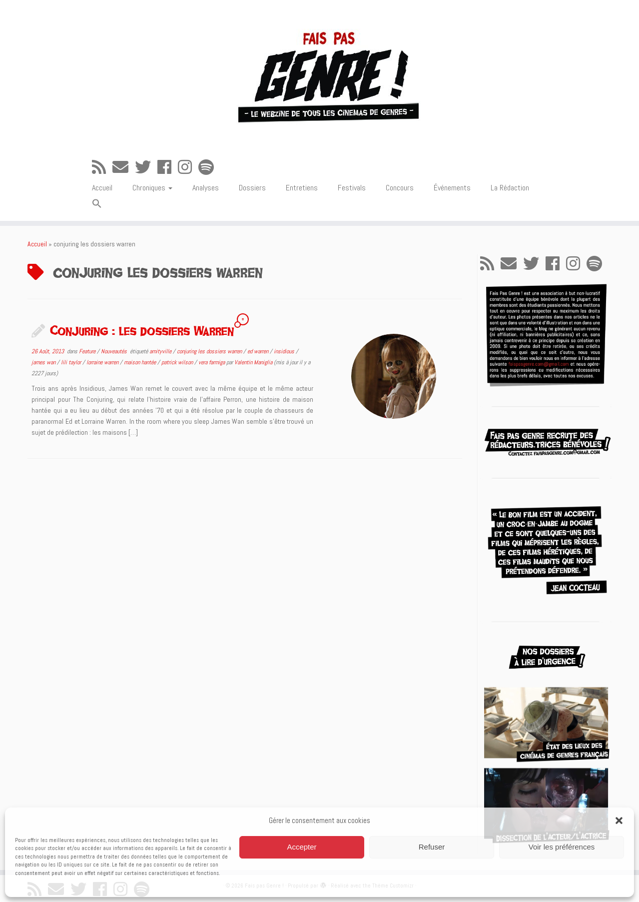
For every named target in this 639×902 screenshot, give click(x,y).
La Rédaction (510, 187)
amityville (161, 351)
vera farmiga (212, 362)
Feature (88, 351)
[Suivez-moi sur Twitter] (146, 167)
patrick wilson (177, 362)
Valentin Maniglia (253, 362)
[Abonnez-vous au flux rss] (102, 167)
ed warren (258, 351)
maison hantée (140, 362)
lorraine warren (103, 362)
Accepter (301, 847)
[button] (619, 821)
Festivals (352, 187)
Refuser (432, 847)
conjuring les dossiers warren (210, 351)
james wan (44, 362)
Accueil (102, 187)
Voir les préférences (562, 847)
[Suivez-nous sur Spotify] (209, 167)
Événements (452, 187)
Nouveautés (114, 351)
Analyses (205, 187)
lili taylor (71, 362)
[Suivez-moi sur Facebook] (167, 167)
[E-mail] (123, 167)
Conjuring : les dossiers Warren (142, 330)
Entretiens (302, 187)
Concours (400, 187)
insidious (285, 351)
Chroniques (152, 187)
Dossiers (252, 187)
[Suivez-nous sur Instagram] (188, 167)
